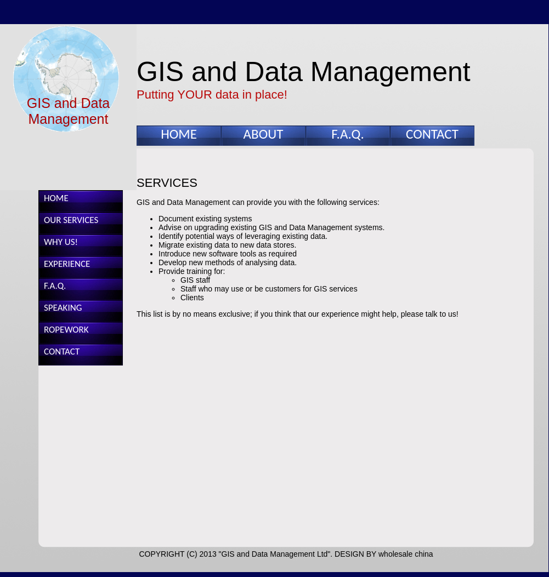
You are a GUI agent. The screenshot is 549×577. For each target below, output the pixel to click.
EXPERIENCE (67, 264)
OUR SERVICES (71, 220)
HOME (179, 133)
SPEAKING (63, 307)
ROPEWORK (66, 329)
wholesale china (405, 554)
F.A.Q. (347, 133)
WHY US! (61, 242)
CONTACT (432, 133)
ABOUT (264, 133)
